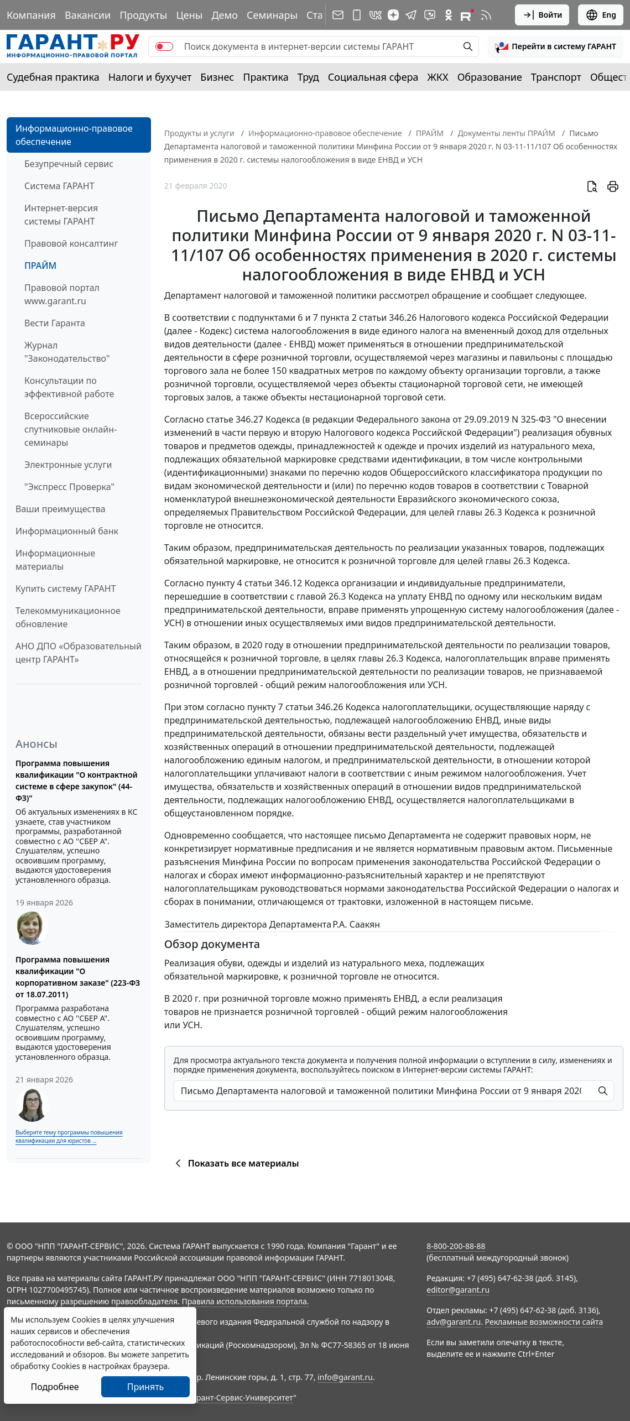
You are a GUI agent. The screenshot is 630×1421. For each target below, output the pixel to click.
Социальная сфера (373, 77)
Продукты (143, 15)
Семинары (272, 15)
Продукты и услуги (199, 133)
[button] (555, 46)
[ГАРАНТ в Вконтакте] (375, 15)
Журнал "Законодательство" (67, 352)
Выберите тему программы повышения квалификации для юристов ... (68, 1136)
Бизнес (217, 77)
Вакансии (88, 15)
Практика (265, 77)
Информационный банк (66, 531)
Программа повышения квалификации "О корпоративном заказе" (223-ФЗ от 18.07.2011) (77, 977)
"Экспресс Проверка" (69, 487)
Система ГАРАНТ (59, 186)
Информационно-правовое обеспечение (74, 135)
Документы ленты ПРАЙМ (506, 133)
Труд (308, 77)
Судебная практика (53, 77)
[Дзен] (393, 14)
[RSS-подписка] (486, 15)
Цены (189, 15)
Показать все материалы (235, 1163)
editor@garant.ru (458, 1289)
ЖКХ (438, 77)
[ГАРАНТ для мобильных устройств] (356, 15)
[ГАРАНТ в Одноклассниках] (448, 15)
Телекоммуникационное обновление (68, 617)
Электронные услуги (68, 465)
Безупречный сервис (68, 164)
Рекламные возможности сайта (544, 1321)
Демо (224, 15)
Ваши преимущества (60, 509)
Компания (31, 15)
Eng (600, 15)
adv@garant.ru (453, 1321)
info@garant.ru (345, 1377)
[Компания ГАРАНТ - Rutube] (467, 15)
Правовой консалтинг (71, 243)
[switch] (164, 46)
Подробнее (54, 1387)
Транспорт (556, 77)
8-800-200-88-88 (455, 1246)
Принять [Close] (145, 1387)
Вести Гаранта (54, 323)
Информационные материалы (55, 559)
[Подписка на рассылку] (338, 15)
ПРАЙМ (40, 265)
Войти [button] (542, 15)
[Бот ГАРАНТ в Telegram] (429, 15)
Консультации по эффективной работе (69, 387)
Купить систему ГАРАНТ (65, 588)
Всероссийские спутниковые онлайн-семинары (70, 429)
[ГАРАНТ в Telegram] (411, 15)
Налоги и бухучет (150, 77)
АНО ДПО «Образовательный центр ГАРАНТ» (78, 652)
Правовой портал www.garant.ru (62, 294)
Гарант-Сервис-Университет (241, 1397)
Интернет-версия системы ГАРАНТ (61, 214)
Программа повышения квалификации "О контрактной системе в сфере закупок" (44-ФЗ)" (76, 780)
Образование (489, 77)
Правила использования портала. (245, 1301)
